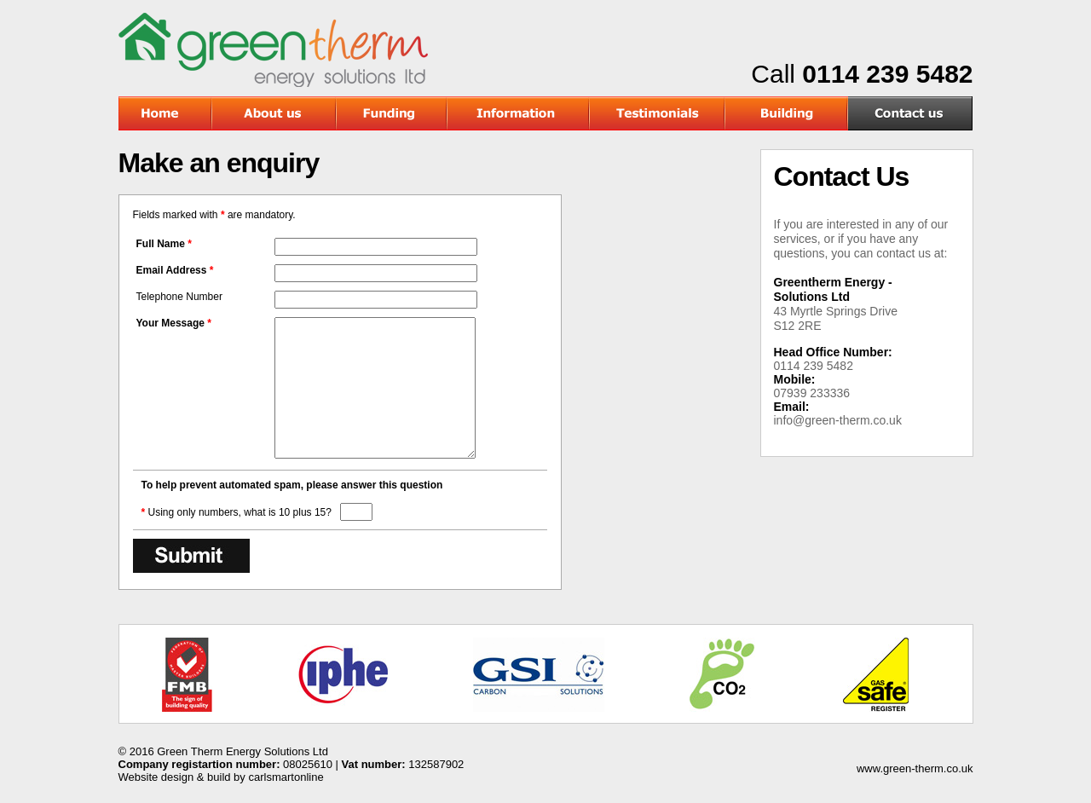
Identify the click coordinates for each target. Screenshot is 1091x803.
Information (518, 113)
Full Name (164, 244)
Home (165, 113)
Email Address (175, 270)
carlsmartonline (285, 777)
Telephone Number (179, 297)
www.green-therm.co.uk (915, 768)
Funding (392, 113)
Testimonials (657, 113)
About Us (274, 113)
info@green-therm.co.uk (838, 420)
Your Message (174, 323)
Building (786, 113)
